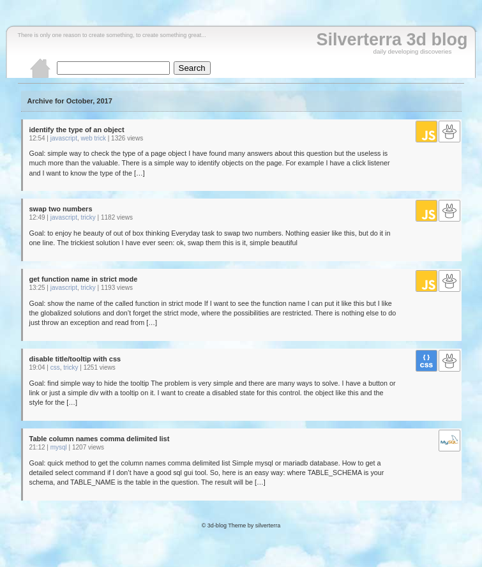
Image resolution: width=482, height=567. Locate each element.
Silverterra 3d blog (391, 39)
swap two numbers (61, 209)
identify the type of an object (76, 129)
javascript (63, 138)
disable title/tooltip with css (75, 359)
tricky (88, 217)
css (55, 367)
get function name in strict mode (83, 279)
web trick (93, 138)
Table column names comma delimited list (99, 438)
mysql (58, 447)
